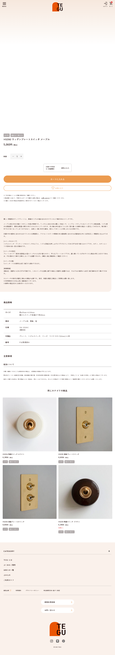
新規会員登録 (58, 602)
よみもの (7, 575)
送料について (65, 168)
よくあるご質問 (10, 565)
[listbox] (57, 70)
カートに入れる (57, 179)
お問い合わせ (45, 198)
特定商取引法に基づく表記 (52, 590)
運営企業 (7, 590)
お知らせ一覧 (9, 570)
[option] (57, 70)
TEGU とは (8, 560)
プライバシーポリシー (32, 590)
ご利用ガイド (9, 580)
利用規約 (18, 590)
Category (57, 551)
